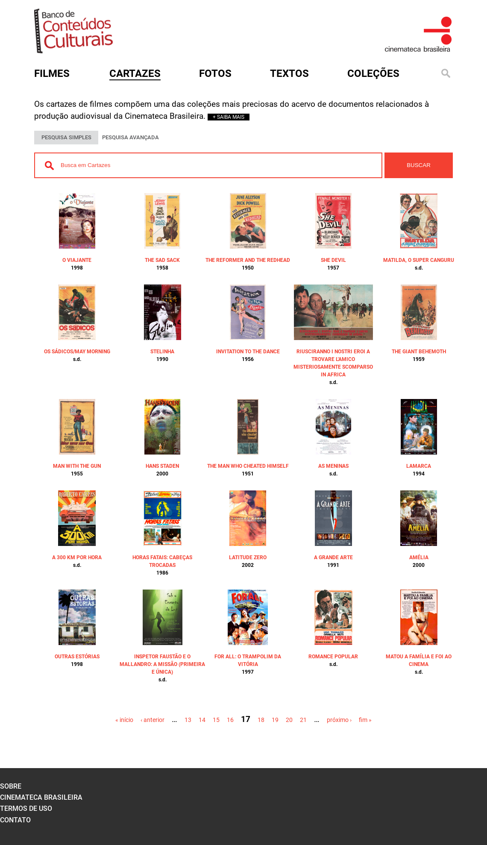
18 (261, 719)
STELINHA (162, 352)
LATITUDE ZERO (248, 557)
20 (289, 719)
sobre (10, 786)
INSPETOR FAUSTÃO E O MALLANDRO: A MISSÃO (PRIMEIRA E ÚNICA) (162, 664)
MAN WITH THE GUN (77, 466)
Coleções (373, 73)
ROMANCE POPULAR (333, 657)
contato (15, 820)
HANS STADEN (162, 466)
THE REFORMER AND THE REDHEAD (247, 260)
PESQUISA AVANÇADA (130, 137)
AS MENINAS (333, 466)
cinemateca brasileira (41, 797)
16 (230, 719)
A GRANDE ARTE (333, 557)
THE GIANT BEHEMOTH (419, 352)
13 (188, 719)
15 (216, 719)
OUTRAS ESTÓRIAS (77, 657)
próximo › (339, 719)
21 (303, 719)
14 (202, 719)
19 (275, 719)
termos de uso (26, 808)
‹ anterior (152, 719)
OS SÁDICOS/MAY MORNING (77, 352)
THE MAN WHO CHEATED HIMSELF (248, 466)
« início (124, 719)
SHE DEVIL (333, 260)
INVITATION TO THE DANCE (248, 352)
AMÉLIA (418, 557)
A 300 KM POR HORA (77, 557)
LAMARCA (418, 466)
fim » (365, 719)
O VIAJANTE (76, 260)
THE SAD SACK (162, 260)
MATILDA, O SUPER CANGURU (418, 260)
